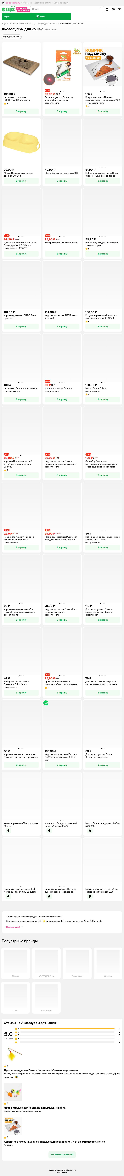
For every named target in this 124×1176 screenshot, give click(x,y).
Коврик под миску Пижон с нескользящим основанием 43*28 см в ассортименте (54, 1141)
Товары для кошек (45, 23)
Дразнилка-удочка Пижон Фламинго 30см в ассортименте (41, 1070)
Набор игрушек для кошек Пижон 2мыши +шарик (34, 1107)
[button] (41, 16)
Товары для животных (20, 23)
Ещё (4, 23)
